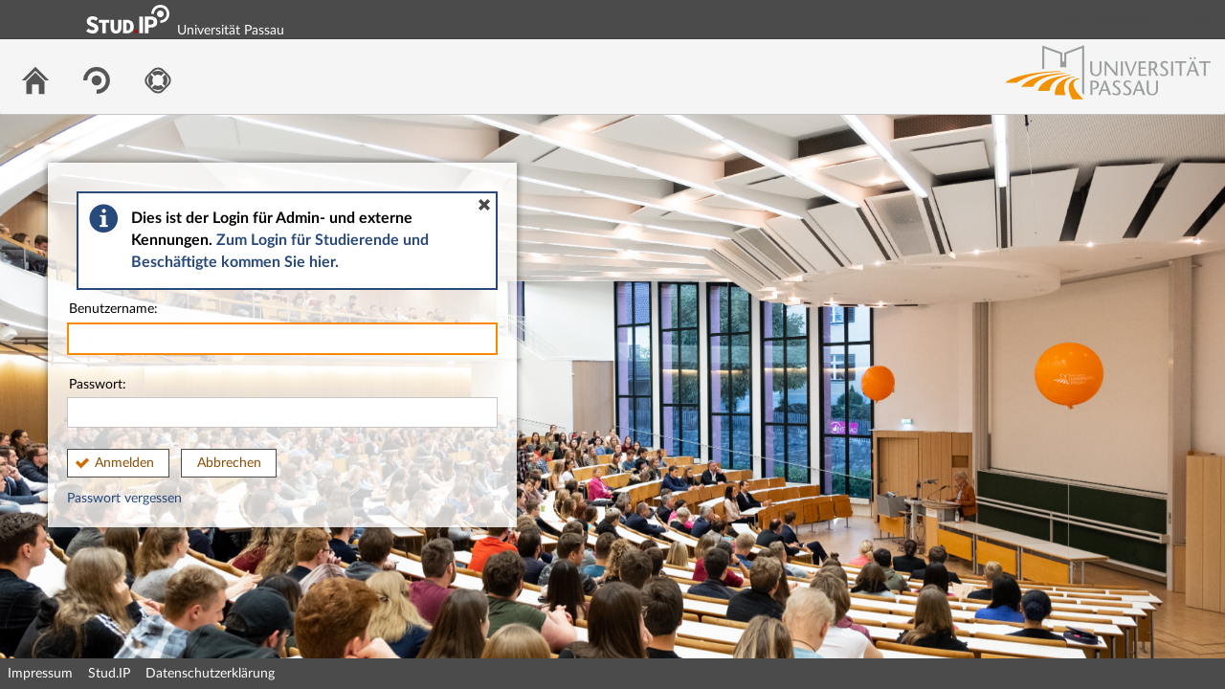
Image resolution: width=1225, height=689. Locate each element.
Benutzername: (282, 328)
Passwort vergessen (124, 498)
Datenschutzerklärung (210, 673)
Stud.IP (109, 673)
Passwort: (282, 403)
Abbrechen (229, 463)
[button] (484, 204)
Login (1202, 19)
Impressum (40, 673)
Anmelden (124, 463)
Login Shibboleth (1103, 19)
